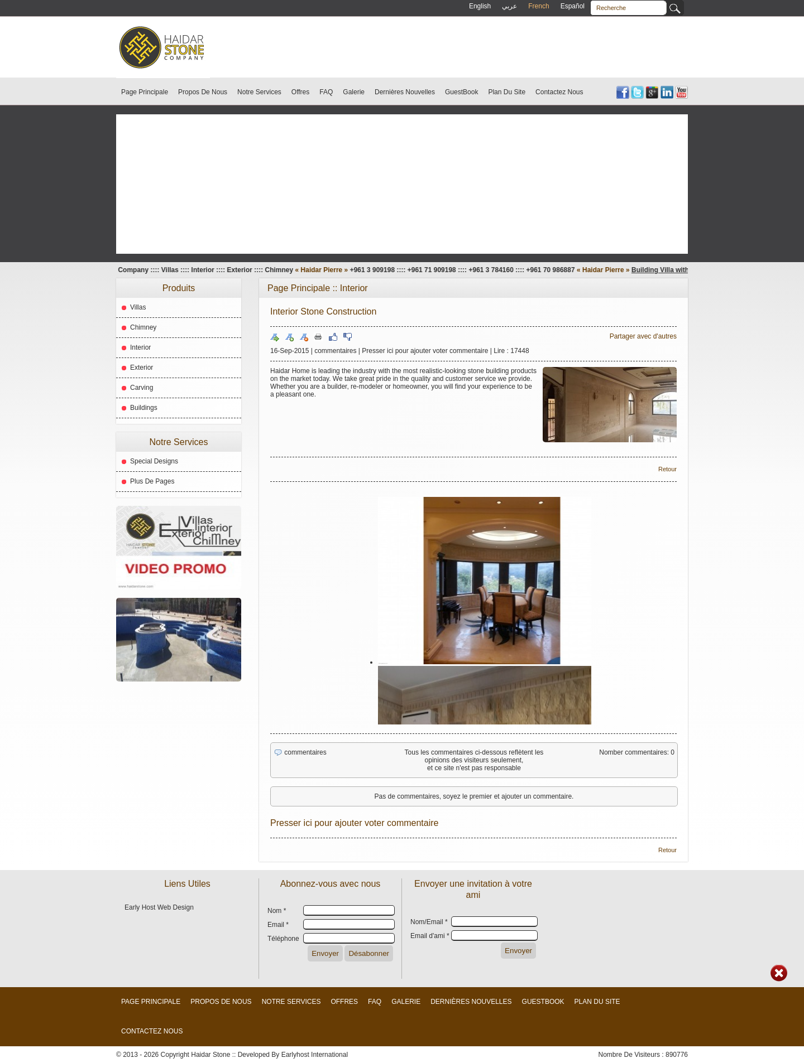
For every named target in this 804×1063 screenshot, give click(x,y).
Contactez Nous (559, 92)
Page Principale (144, 92)
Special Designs (154, 461)
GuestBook (461, 92)
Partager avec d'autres (643, 336)
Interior (140, 347)
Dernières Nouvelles (405, 92)
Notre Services (259, 92)
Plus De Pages (152, 481)
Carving (141, 388)
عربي (509, 6)
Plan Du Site (506, 92)
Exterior (141, 367)
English (480, 6)
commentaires (335, 351)
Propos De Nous (202, 92)
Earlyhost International (314, 1055)
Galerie (354, 92)
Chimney (143, 327)
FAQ (326, 92)
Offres (300, 92)
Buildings (143, 408)
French (538, 6)
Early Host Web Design (159, 907)
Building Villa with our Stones (685, 270)
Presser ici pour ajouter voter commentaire (425, 351)
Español (573, 6)
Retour (667, 469)
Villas (138, 307)
